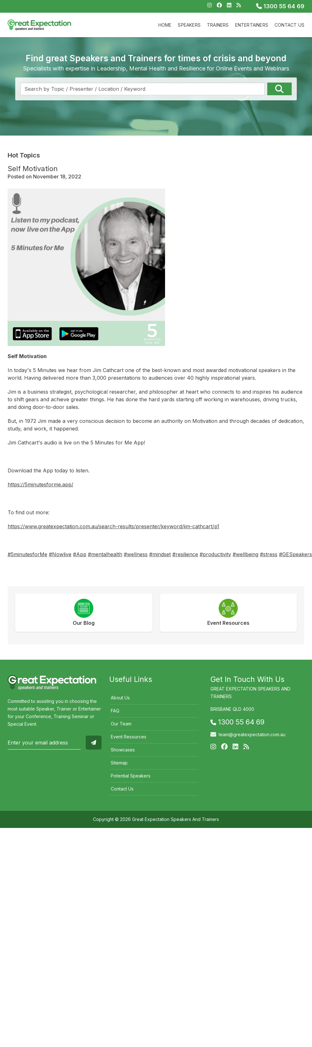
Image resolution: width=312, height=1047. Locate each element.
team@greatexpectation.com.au (252, 734)
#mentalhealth (105, 554)
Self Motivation (33, 168)
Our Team (121, 723)
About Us (120, 697)
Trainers (218, 25)
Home (165, 25)
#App (79, 554)
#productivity (215, 554)
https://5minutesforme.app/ (40, 484)
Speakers (189, 25)
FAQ (115, 710)
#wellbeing (245, 554)
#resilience (185, 554)
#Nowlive (60, 554)
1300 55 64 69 (280, 6)
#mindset (160, 554)
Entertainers (251, 25)
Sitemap (119, 762)
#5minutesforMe (27, 554)
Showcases (123, 749)
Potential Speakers (130, 775)
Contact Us (289, 25)
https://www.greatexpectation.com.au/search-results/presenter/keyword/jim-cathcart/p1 (113, 526)
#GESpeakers (295, 554)
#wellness (136, 554)
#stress (268, 554)
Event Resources (128, 736)
